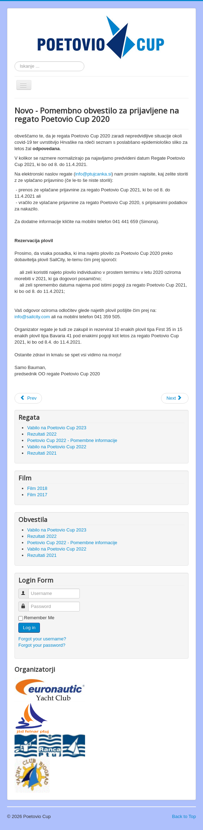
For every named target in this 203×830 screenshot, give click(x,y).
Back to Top (184, 816)
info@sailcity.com (32, 316)
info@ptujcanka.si (93, 174)
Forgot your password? (41, 645)
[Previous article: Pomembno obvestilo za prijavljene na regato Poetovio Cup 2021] (28, 398)
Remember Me (39, 617)
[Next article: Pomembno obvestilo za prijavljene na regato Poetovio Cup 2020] (175, 398)
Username (26, 590)
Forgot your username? (42, 638)
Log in (29, 627)
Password (26, 603)
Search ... (14, 61)
